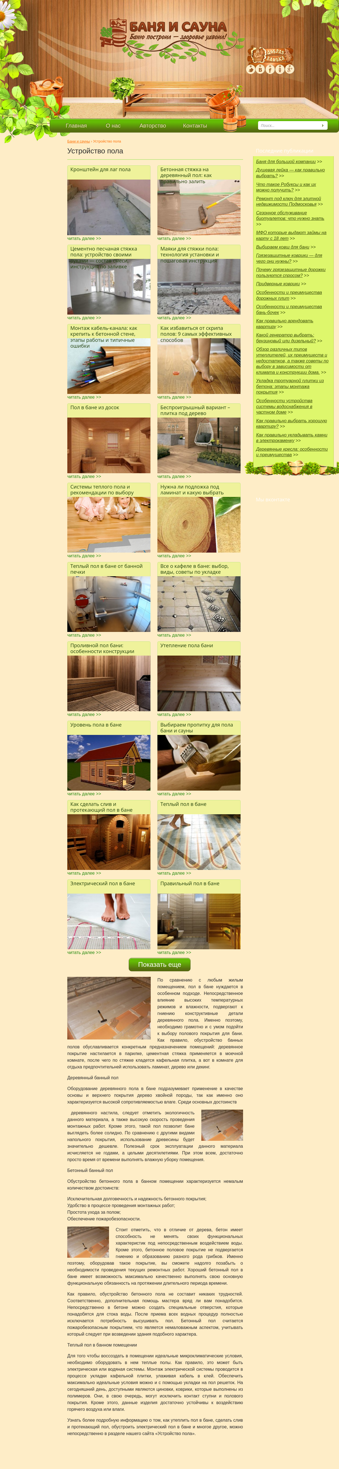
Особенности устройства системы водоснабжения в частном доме (284, 406)
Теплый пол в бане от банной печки (106, 569)
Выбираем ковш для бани (282, 247)
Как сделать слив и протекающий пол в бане (101, 807)
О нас (113, 125)
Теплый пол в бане (183, 804)
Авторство (153, 125)
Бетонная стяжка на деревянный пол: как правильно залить (186, 173)
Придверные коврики (278, 283)
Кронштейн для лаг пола (100, 169)
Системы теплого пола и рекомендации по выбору (102, 489)
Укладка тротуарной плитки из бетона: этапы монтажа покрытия (290, 386)
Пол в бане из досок (94, 407)
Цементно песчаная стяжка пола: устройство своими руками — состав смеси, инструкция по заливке (103, 252)
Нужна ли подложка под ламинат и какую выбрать (192, 489)
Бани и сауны (78, 141)
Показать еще (159, 964)
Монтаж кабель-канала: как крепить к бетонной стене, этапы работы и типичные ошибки (103, 331)
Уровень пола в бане (96, 724)
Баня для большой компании (286, 161)
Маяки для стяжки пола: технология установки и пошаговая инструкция (189, 252)
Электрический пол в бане (102, 883)
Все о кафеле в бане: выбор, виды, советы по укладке (194, 569)
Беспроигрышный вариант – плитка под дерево (195, 410)
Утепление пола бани (186, 645)
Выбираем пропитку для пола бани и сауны (196, 727)
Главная (76, 125)
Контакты (195, 125)
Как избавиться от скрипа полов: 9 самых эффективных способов (196, 331)
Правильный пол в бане (189, 883)
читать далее (84, 238)
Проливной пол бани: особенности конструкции (102, 648)
